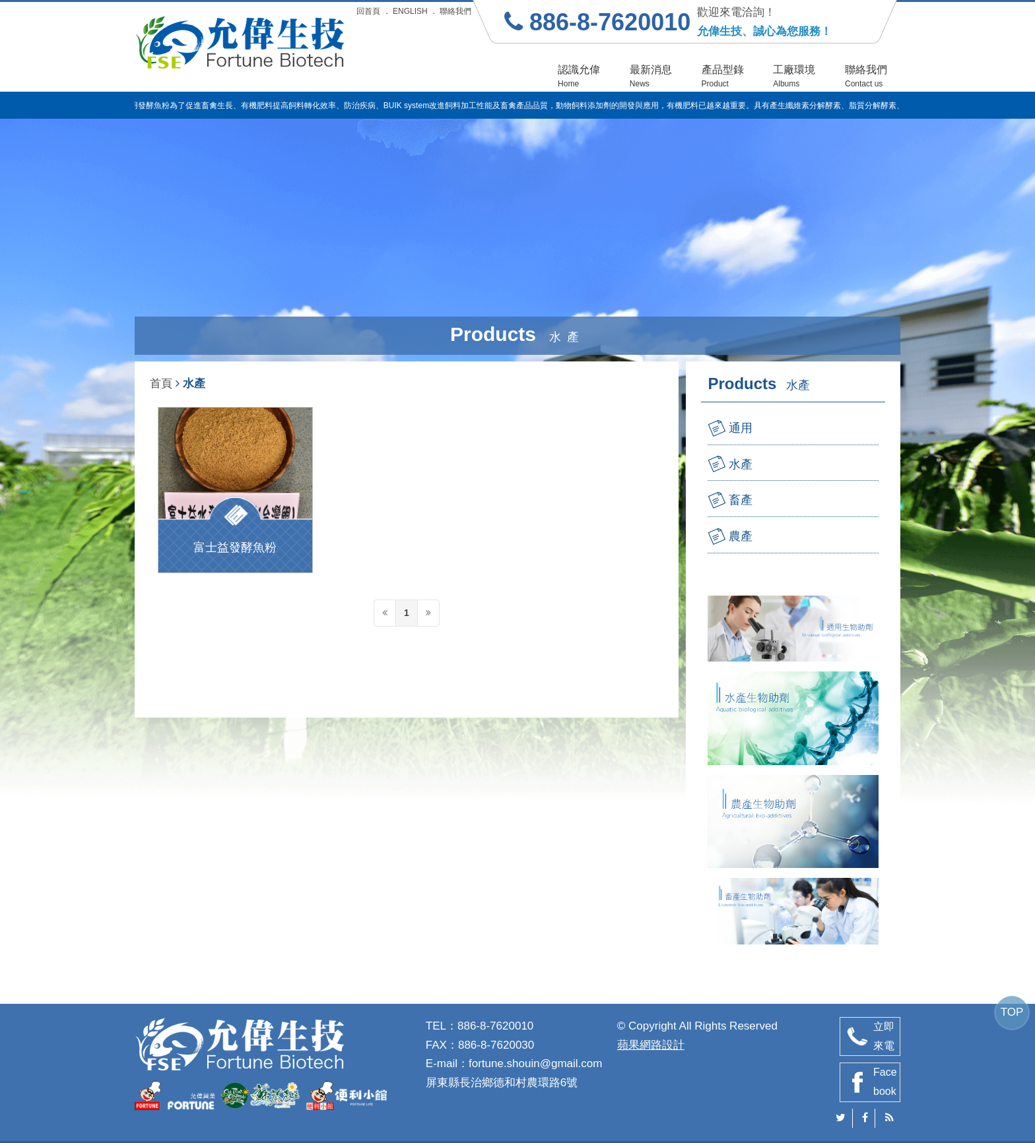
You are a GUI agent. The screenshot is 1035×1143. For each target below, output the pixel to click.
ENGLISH (410, 11)
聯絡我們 (455, 11)
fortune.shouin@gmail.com (535, 1063)
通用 (740, 428)
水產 (740, 464)
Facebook (885, 1081)
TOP (1012, 1012)
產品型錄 (723, 76)
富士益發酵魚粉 (235, 547)
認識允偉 (579, 76)
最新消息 (651, 76)
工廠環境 (794, 76)
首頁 (161, 383)
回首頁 (368, 11)
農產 (740, 536)
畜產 (740, 500)
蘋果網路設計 (650, 1045)
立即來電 (883, 1036)
